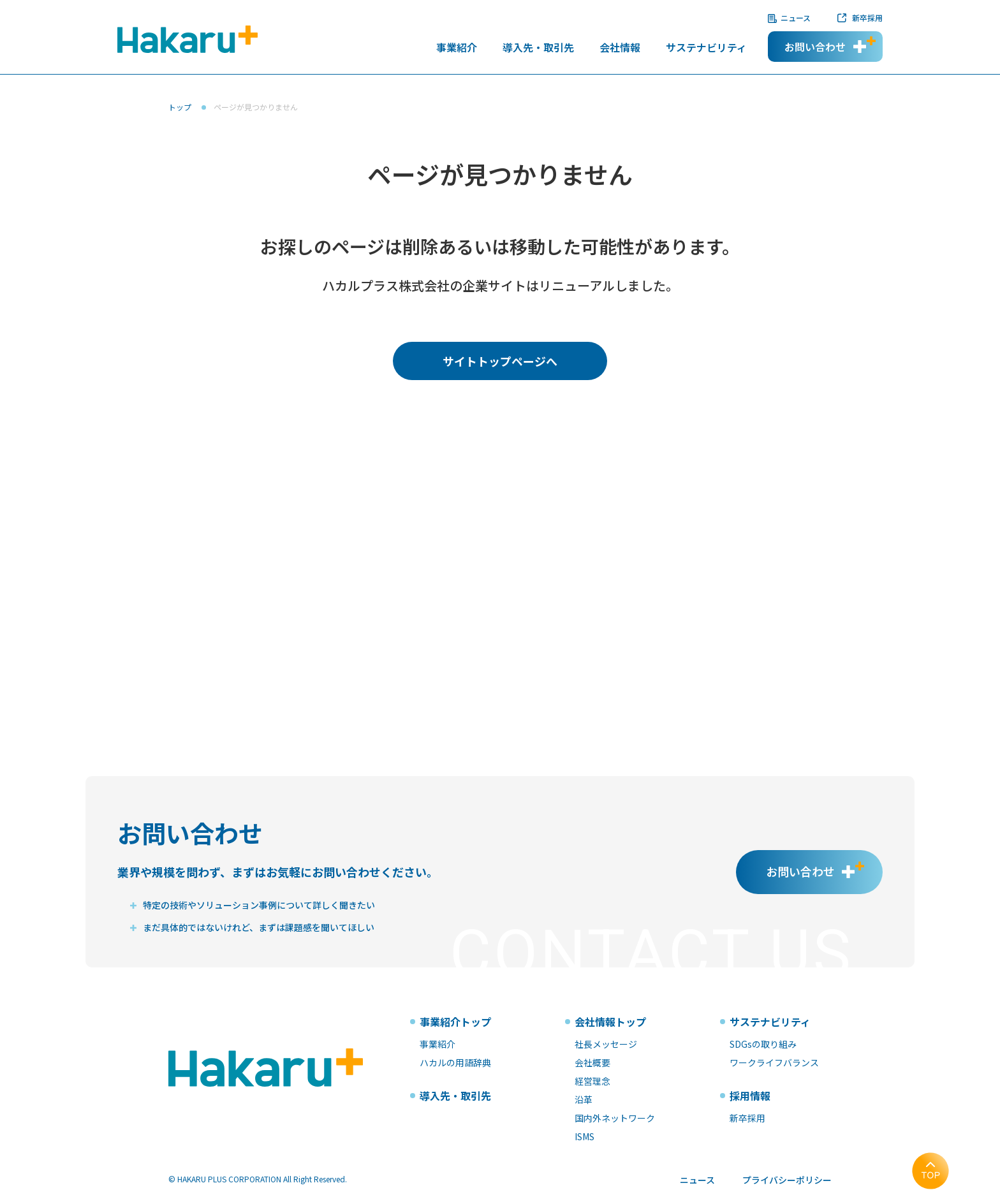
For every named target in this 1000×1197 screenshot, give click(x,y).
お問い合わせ (815, 46)
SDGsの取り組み (763, 1044)
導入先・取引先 (538, 48)
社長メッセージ (606, 1044)
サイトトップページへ (500, 361)
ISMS (584, 1136)
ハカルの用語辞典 (455, 1062)
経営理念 (592, 1081)
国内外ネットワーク (615, 1118)
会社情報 (619, 48)
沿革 (583, 1099)
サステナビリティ (706, 48)
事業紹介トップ (455, 1021)
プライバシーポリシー (787, 1179)
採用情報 (750, 1095)
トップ (179, 106)
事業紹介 (456, 48)
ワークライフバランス (774, 1062)
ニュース (796, 17)
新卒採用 (867, 17)
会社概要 (592, 1062)
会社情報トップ (610, 1021)
